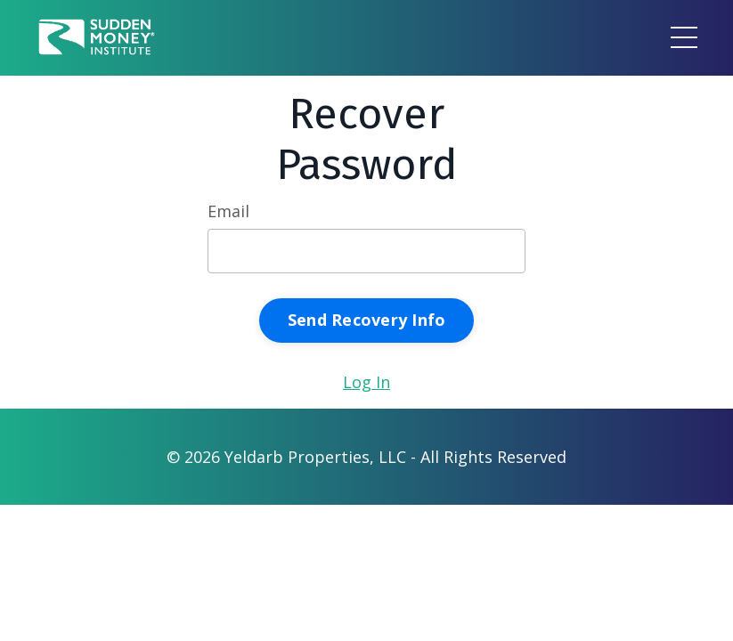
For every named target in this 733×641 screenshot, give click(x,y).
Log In (366, 382)
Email (228, 211)
